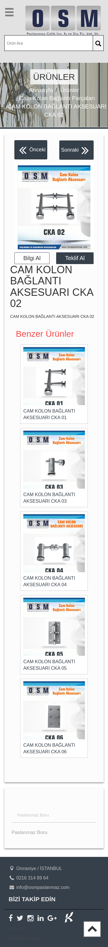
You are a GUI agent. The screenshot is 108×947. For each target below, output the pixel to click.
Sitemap (17, 928)
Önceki (32, 149)
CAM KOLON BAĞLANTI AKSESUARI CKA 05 (49, 665)
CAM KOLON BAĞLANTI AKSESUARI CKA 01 (49, 414)
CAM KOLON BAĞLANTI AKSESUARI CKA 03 (49, 498)
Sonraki (75, 150)
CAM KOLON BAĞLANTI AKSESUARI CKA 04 (49, 581)
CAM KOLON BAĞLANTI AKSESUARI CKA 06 (49, 748)
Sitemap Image (24, 938)
